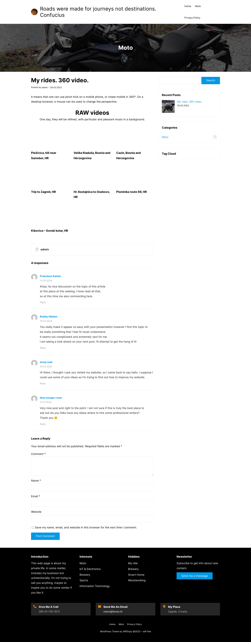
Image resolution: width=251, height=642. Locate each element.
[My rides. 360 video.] (168, 107)
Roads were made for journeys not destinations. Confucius (98, 12)
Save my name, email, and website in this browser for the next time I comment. (86, 527)
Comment (38, 454)
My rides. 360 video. (189, 101)
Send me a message (194, 575)
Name (36, 480)
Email (35, 496)
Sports (84, 580)
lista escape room (51, 397)
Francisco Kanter (50, 276)
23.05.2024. (46, 366)
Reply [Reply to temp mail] (43, 383)
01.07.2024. (46, 402)
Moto (125, 47)
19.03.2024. (46, 321)
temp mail (46, 362)
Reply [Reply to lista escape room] (43, 424)
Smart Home (136, 574)
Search (210, 80)
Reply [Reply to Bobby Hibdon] (43, 347)
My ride (133, 563)
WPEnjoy (127, 631)
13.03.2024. (46, 280)
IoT (81, 569)
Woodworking (137, 580)
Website (36, 511)
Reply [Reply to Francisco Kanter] (43, 302)
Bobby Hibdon (48, 316)
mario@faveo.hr (113, 611)
